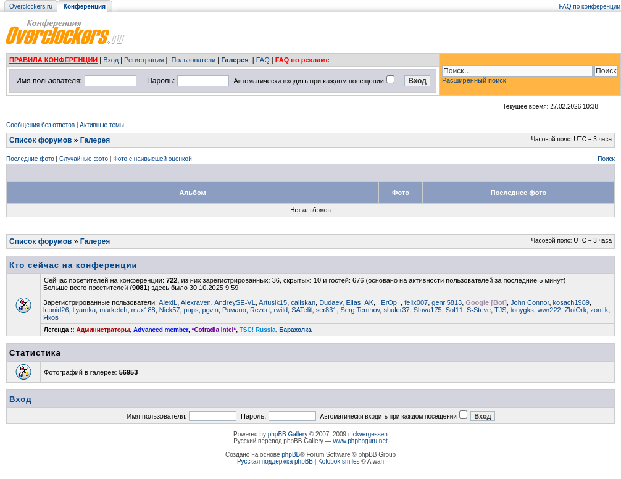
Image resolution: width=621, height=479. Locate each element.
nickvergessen (368, 434)
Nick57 (169, 310)
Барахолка (295, 330)
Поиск (606, 159)
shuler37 (396, 310)
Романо (234, 310)
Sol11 (454, 310)
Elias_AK (359, 302)
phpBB (290, 454)
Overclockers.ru (30, 6)
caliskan (303, 302)
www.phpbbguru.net (360, 441)
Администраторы (103, 330)
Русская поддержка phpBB (275, 461)
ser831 (326, 310)
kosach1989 (571, 302)
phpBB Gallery (287, 434)
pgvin (210, 310)
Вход (111, 60)
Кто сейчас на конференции (73, 265)
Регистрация (144, 60)
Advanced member (160, 330)
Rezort (260, 310)
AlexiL (168, 302)
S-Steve (479, 310)
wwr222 (549, 310)
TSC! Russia (258, 330)
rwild (280, 310)
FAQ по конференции (589, 6)
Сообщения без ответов (40, 125)
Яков (51, 317)
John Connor (530, 302)
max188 (143, 310)
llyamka (84, 310)
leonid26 (56, 310)
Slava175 (428, 310)
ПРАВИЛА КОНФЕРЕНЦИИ (53, 60)
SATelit (301, 310)
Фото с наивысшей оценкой (152, 159)
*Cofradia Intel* (214, 330)
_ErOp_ (389, 302)
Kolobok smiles (338, 461)
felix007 (416, 302)
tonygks (522, 310)
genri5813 (446, 302)
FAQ (263, 60)
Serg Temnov (360, 310)
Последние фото (30, 159)
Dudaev (330, 302)
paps (191, 310)
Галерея (234, 60)
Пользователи (193, 60)
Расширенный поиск (474, 80)
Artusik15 (273, 302)
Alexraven (196, 302)
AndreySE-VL (235, 302)
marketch (113, 310)
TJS (500, 310)
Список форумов (40, 140)
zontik (599, 310)
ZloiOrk (575, 310)
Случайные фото (83, 159)
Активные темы (102, 125)
